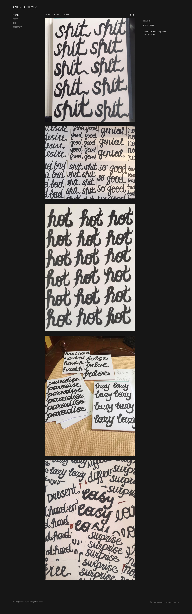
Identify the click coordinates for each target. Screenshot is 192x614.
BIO (14, 23)
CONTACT (17, 27)
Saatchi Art (159, 602)
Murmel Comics (172, 602)
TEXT (15, 19)
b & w (56, 15)
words (151, 25)
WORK (16, 15)
